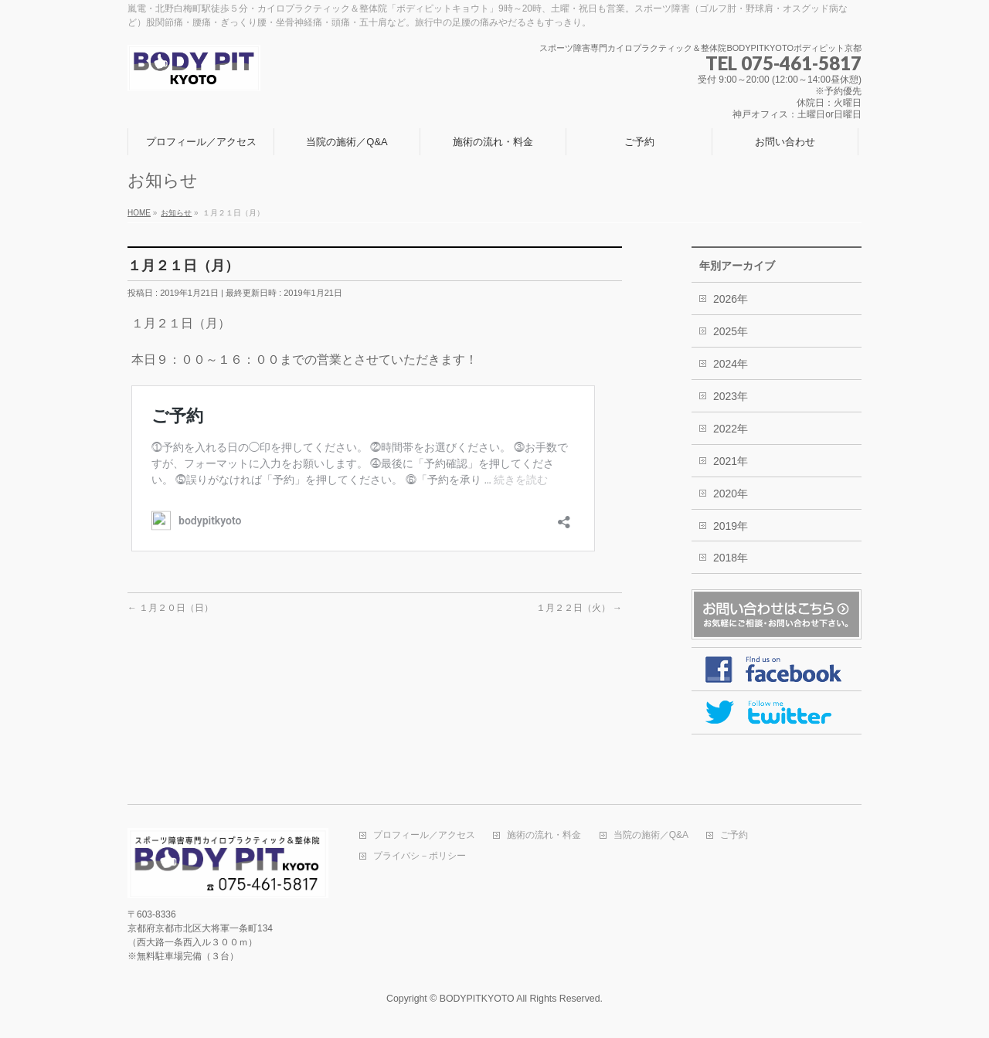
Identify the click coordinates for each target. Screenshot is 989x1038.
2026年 (730, 299)
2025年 (730, 331)
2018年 (730, 557)
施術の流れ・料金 (544, 835)
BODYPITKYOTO (477, 998)
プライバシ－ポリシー (419, 856)
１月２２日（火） (579, 607)
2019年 (730, 526)
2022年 (730, 428)
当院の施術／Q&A (650, 835)
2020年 (730, 493)
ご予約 (734, 835)
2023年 (730, 396)
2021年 (730, 461)
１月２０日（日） (170, 607)
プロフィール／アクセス (424, 835)
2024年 (730, 364)
